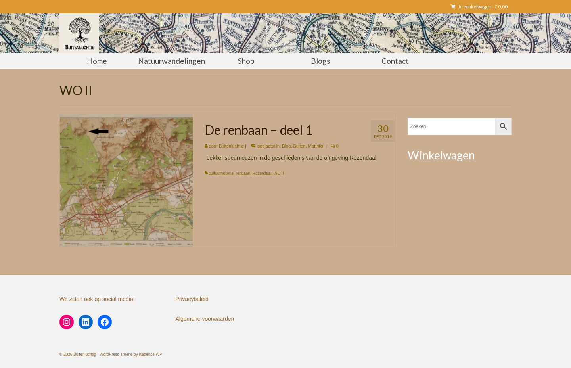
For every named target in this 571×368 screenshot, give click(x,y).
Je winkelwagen (479, 7)
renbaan (243, 173)
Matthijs (315, 146)
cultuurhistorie (221, 173)
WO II (279, 173)
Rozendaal (262, 173)
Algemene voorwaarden (205, 319)
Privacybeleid (192, 299)
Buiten (299, 146)
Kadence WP (150, 354)
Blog (286, 146)
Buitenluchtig (231, 146)
